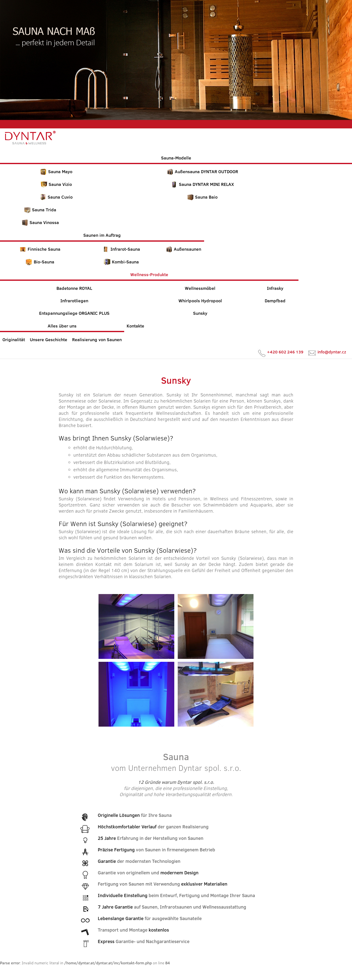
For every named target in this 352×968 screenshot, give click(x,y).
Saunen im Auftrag (102, 235)
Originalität (13, 340)
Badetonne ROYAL (74, 288)
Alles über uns (62, 326)
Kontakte (135, 326)
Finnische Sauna (39, 249)
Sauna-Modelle (176, 158)
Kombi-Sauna (121, 262)
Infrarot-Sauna (121, 249)
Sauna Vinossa (40, 222)
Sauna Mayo (56, 171)
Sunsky (200, 313)
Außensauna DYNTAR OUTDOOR (202, 171)
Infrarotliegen (74, 301)
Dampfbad (275, 301)
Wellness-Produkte (149, 274)
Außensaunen (183, 249)
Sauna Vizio (56, 184)
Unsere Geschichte (48, 340)
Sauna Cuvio (56, 197)
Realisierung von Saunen (97, 340)
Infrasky (275, 288)
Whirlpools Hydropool (200, 301)
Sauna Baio (202, 197)
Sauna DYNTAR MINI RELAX (202, 184)
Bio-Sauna (39, 262)
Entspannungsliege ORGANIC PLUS (74, 313)
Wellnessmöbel (200, 288)
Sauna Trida (40, 209)
